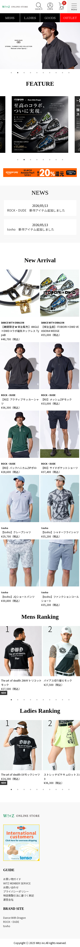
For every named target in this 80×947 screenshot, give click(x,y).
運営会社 (8, 899)
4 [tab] (30, 73)
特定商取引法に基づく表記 (18, 895)
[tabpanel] (40, 45)
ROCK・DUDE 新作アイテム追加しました (36, 210)
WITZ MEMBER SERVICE (17, 883)
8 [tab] (56, 73)
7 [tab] (50, 73)
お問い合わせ (11, 887)
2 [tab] (18, 73)
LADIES (30, 18)
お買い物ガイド (12, 879)
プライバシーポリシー (16, 891)
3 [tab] (24, 73)
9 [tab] (62, 73)
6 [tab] (43, 73)
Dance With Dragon (14, 917)
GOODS (50, 18)
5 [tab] (37, 73)
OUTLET (70, 18)
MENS (10, 18)
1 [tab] (11, 73)
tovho (6, 926)
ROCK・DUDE (11, 921)
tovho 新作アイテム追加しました (30, 229)
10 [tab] (69, 73)
